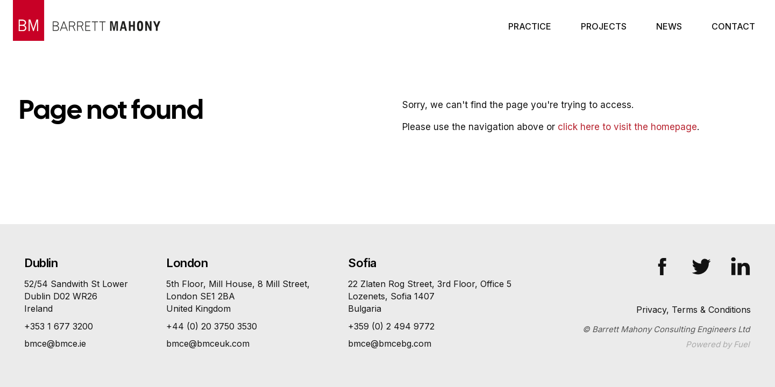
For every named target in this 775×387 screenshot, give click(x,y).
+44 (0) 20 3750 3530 (211, 326)
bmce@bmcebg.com (389, 343)
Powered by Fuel (718, 344)
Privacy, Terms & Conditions (693, 309)
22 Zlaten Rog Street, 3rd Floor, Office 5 (429, 297)
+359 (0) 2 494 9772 (391, 326)
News (669, 26)
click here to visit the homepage (627, 126)
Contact (733, 26)
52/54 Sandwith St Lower (76, 297)
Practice (529, 26)
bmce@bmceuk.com (208, 343)
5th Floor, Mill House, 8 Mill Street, (238, 297)
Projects (604, 26)
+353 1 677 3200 (58, 326)
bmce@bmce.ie (55, 343)
